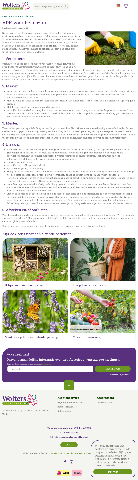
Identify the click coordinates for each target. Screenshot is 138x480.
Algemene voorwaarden (70, 402)
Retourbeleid (64, 410)
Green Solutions (60, 453)
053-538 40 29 (69, 432)
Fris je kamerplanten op (90, 285)
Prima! (113, 472)
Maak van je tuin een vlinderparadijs (31, 337)
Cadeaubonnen (105, 402)
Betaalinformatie (67, 406)
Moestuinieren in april (89, 337)
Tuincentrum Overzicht (84, 453)
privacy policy (46, 364)
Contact (69, 445)
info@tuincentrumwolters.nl (71, 436)
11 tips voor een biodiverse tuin (27, 285)
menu (133, 5)
